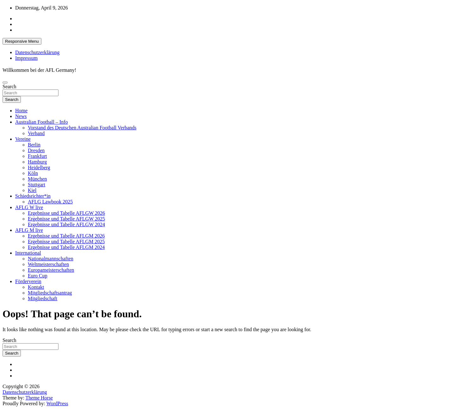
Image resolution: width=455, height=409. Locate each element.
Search (9, 86)
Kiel (32, 190)
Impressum (26, 58)
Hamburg (37, 161)
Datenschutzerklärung (37, 52)
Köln (33, 173)
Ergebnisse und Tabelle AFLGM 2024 (66, 247)
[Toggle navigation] (5, 83)
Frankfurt (37, 156)
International (28, 253)
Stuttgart (36, 184)
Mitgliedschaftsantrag (50, 292)
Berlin (34, 144)
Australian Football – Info (41, 122)
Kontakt (36, 287)
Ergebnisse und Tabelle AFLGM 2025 (66, 241)
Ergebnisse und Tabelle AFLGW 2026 (66, 213)
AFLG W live (29, 207)
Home (21, 110)
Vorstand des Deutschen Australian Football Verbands (82, 127)
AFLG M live (29, 230)
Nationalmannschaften (50, 258)
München (37, 179)
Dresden (36, 150)
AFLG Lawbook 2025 (50, 201)
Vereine (23, 139)
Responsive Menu (22, 41)
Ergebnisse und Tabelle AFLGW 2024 (66, 224)
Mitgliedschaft (42, 298)
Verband (36, 133)
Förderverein (28, 281)
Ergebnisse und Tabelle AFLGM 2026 (66, 236)
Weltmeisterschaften (48, 264)
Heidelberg (39, 167)
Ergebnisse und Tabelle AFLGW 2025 (66, 218)
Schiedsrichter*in (33, 196)
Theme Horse (39, 397)
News (21, 116)
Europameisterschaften (51, 270)
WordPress (57, 403)
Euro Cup (37, 275)
